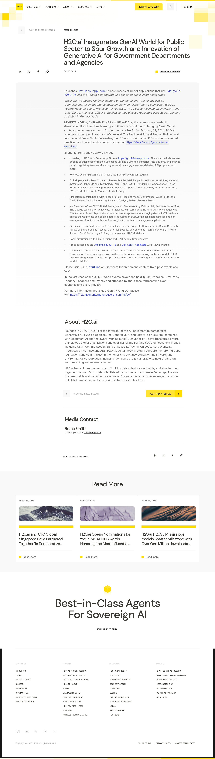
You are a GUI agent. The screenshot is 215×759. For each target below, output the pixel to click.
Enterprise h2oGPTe (104, 244)
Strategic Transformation (171, 675)
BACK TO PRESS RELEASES (75, 456)
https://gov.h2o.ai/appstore (133, 158)
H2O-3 (66, 688)
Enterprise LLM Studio (75, 679)
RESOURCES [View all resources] (83, 7)
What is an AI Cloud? (169, 671)
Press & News (23, 679)
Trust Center (117, 710)
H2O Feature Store (73, 706)
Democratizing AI (166, 679)
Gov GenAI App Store (92, 91)
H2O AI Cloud (70, 684)
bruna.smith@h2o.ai (92, 432)
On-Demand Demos (25, 701)
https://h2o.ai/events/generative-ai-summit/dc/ (100, 294)
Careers (20, 684)
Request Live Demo (26, 697)
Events (113, 693)
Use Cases (115, 675)
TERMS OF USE (145, 743)
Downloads (115, 688)
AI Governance (164, 688)
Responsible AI (165, 684)
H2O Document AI (72, 701)
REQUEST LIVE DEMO (149, 7)
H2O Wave (68, 710)
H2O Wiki (115, 715)
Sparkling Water (72, 693)
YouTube (94, 267)
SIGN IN (188, 7)
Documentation (118, 684)
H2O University (118, 671)
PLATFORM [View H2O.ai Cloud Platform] (51, 7)
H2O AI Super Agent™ (74, 671)
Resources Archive (120, 679)
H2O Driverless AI (73, 697)
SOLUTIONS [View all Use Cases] (32, 7)
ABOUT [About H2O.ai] (66, 7)
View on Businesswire (170, 71)
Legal (113, 706)
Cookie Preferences (185, 743)
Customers (21, 688)
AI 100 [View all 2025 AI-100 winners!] (99, 7)
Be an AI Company (166, 693)
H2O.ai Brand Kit (119, 697)
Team (18, 675)
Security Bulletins (121, 701)
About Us (21, 671)
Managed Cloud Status (75, 715)
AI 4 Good (162, 697)
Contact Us (22, 693)
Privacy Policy (163, 743)
